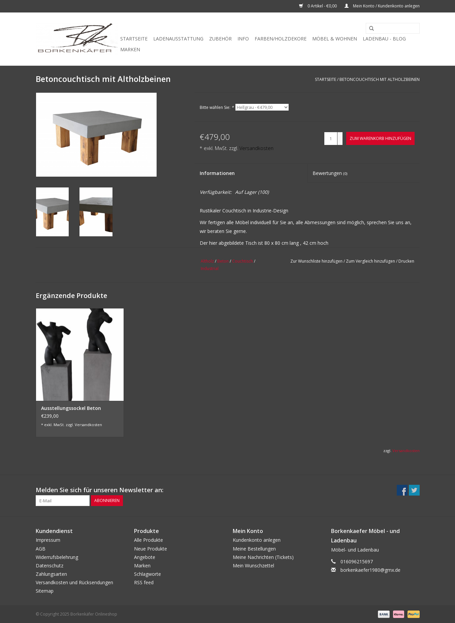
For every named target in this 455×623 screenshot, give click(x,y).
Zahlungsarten (51, 574)
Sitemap (45, 591)
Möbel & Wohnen (334, 38)
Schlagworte (147, 574)
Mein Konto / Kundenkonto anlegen (382, 6)
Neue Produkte (150, 548)
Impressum (48, 540)
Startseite (134, 38)
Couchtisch (242, 261)
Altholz (207, 261)
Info (243, 38)
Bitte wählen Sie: (217, 107)
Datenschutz (49, 565)
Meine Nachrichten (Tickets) (263, 557)
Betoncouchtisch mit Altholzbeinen (379, 79)
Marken (130, 49)
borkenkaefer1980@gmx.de (370, 570)
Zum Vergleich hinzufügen (371, 261)
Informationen (217, 173)
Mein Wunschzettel (253, 565)
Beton (223, 261)
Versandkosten (256, 148)
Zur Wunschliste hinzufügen (316, 261)
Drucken (406, 261)
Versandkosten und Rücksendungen (74, 582)
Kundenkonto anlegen (257, 540)
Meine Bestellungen (254, 548)
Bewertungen (330, 173)
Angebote (144, 557)
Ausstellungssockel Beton (71, 408)
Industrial (210, 268)
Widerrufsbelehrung (57, 557)
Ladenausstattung (178, 38)
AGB (40, 548)
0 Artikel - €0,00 (318, 6)
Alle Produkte (148, 540)
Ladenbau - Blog (384, 38)
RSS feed (144, 582)
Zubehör (220, 38)
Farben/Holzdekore (280, 38)
